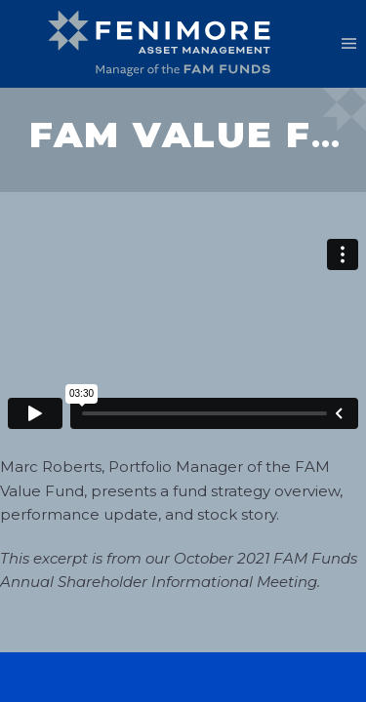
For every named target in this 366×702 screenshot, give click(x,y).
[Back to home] (166, 44)
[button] (349, 44)
